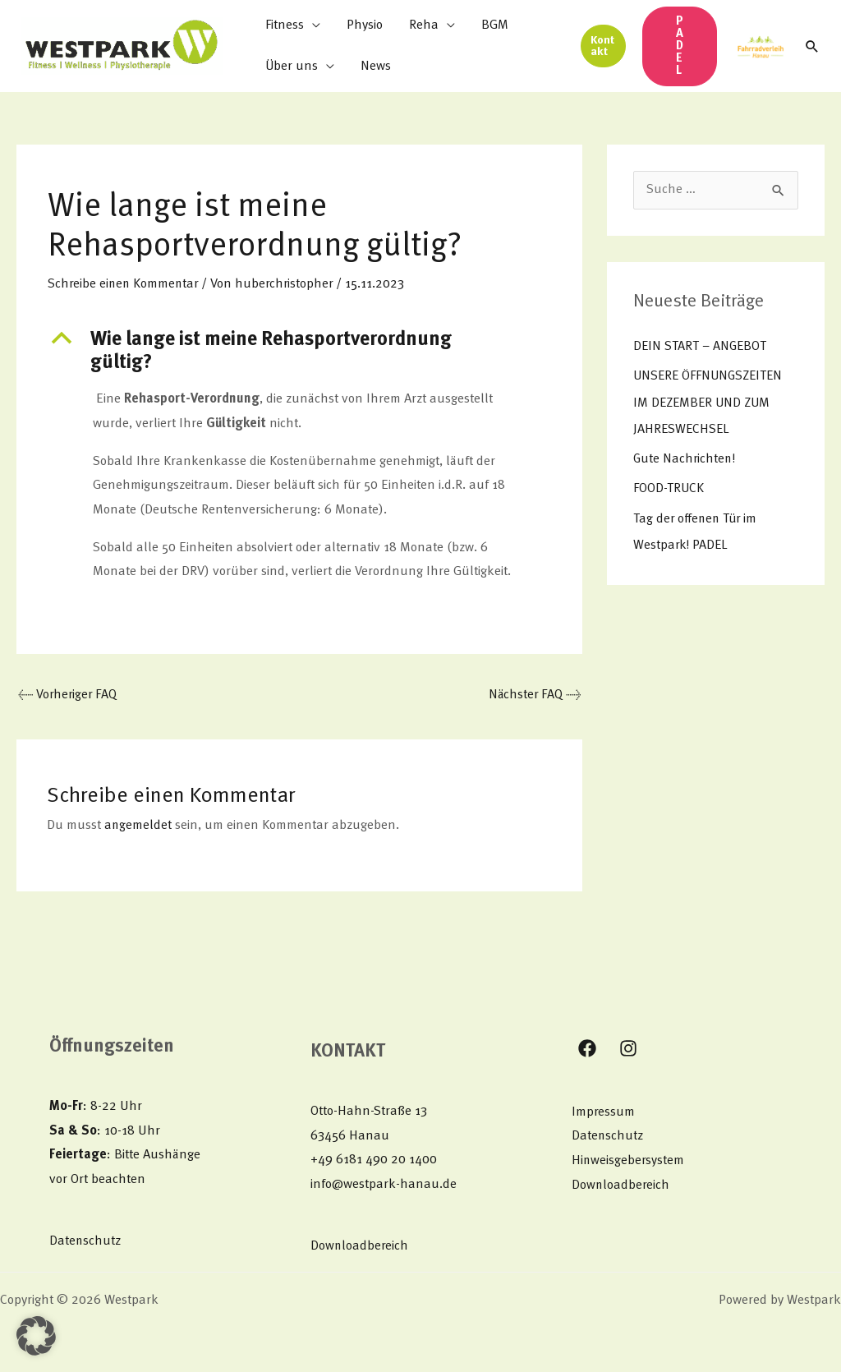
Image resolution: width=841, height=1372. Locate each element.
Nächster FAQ (533, 695)
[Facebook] (587, 1049)
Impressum (604, 1113)
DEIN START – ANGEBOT (701, 346)
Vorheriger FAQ (69, 695)
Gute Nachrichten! (685, 458)
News (376, 66)
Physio (365, 25)
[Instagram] (628, 1049)
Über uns (291, 66)
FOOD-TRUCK (669, 488)
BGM (494, 25)
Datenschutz (85, 1241)
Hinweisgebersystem (629, 1161)
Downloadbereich (360, 1247)
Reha (424, 25)
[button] (603, 46)
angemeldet (138, 826)
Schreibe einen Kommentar (125, 284)
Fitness (284, 25)
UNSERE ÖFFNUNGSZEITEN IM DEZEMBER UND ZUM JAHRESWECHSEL (710, 402)
